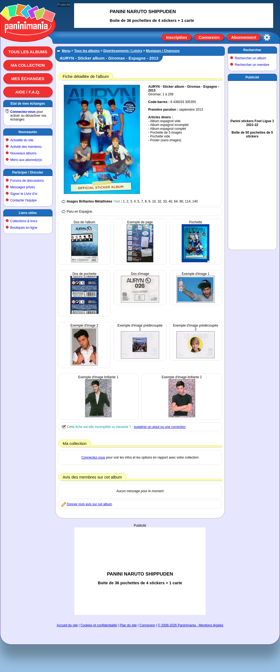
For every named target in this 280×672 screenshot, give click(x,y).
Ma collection (28, 65)
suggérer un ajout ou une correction (159, 427)
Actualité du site (22, 140)
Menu (66, 51)
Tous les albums (27, 51)
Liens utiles (28, 213)
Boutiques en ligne (23, 228)
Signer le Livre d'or (24, 194)
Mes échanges (28, 78)
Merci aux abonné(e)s (26, 160)
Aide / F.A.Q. (27, 92)
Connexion (209, 37)
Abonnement (243, 37)
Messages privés (22, 187)
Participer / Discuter (27, 172)
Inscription (176, 37)
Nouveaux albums (23, 153)
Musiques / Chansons (163, 51)
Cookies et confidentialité (98, 625)
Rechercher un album (250, 58)
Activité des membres (26, 147)
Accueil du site (67, 625)
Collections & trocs (23, 221)
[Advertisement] (140, 554)
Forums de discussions (27, 181)
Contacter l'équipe (23, 200)
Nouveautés (27, 132)
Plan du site (128, 625)
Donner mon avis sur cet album (89, 504)
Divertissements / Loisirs (122, 51)
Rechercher (252, 50)
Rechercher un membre (252, 65)
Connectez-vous (23, 112)
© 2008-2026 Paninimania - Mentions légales (190, 625)
